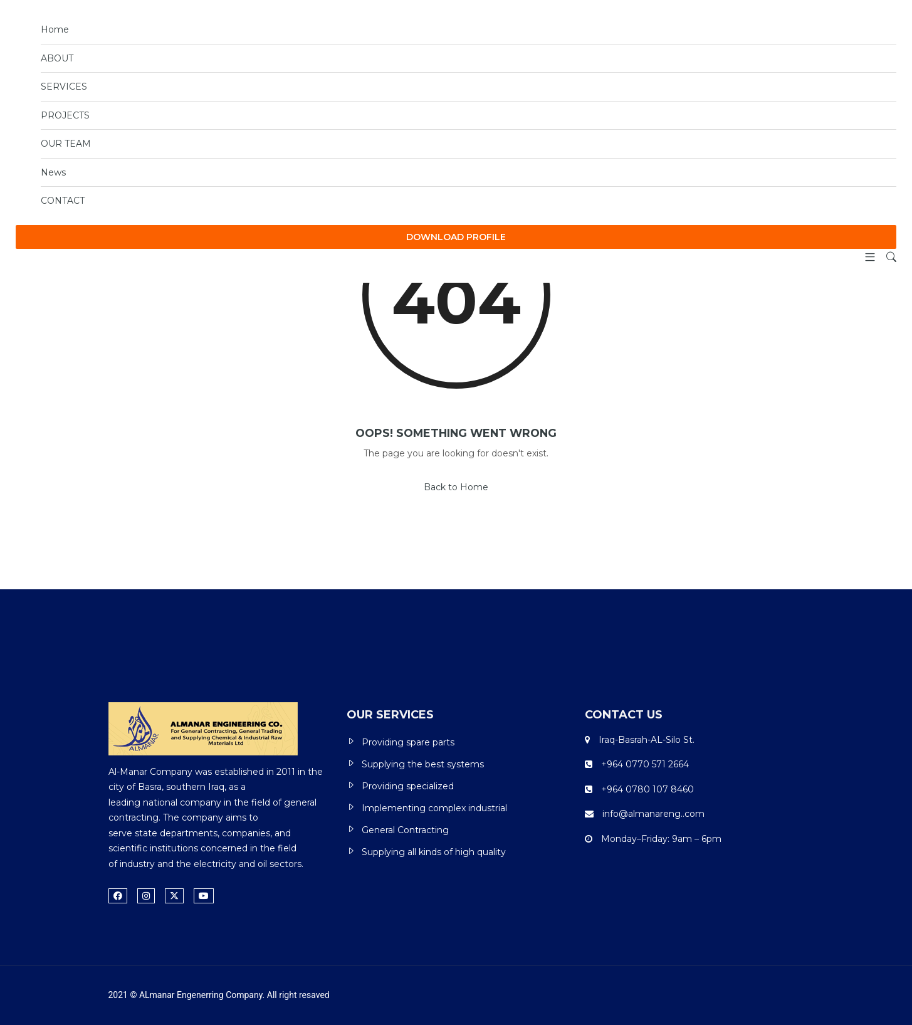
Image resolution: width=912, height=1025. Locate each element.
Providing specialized (408, 786)
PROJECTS (65, 115)
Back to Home (456, 487)
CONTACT (63, 200)
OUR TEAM (66, 143)
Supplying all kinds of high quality (434, 852)
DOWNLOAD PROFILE (456, 237)
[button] (865, 258)
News (53, 172)
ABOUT (57, 58)
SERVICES (64, 86)
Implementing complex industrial (434, 808)
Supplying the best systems (423, 764)
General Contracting (405, 830)
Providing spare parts (408, 742)
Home (55, 29)
